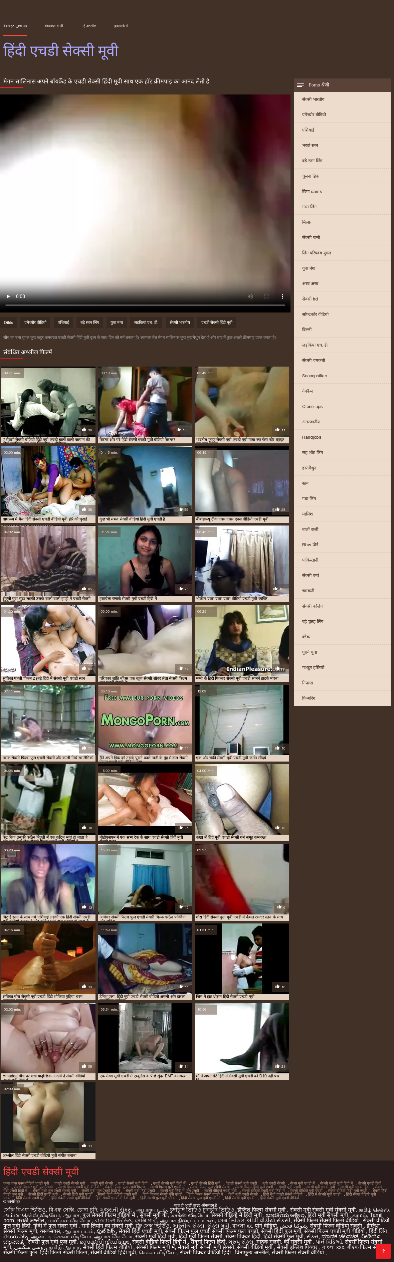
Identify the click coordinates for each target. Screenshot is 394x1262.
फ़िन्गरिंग (308, 698)
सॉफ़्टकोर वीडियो (315, 314)
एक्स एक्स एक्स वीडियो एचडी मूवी (26, 1183)
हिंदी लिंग (378, 1231)
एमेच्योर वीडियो (314, 114)
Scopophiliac (314, 375)
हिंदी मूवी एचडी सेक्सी (243, 1194)
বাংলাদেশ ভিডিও (113, 1220)
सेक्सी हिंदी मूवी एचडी (77, 1194)
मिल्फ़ (306, 222)
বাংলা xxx (333, 1247)
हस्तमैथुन (309, 467)
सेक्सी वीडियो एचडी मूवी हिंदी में (263, 1191)
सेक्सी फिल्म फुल (20, 1252)
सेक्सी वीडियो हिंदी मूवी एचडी (347, 1191)
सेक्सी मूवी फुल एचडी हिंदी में (100, 1191)
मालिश (307, 513)
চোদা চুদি (87, 1210)
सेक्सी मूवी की (154, 1215)
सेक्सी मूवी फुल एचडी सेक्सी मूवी (54, 1191)
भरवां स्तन (310, 145)
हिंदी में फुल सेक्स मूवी (55, 1226)
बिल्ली (307, 329)
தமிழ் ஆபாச (64, 1247)
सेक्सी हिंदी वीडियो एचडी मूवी (117, 1194)
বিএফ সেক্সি (61, 1210)
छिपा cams (312, 191)
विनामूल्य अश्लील (251, 1252)
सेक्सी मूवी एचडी (289, 1187)
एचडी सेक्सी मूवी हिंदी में (169, 1183)
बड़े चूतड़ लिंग (312, 621)
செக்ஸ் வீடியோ (189, 1215)
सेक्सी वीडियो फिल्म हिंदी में (160, 1242)
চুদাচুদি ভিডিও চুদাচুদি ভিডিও (202, 1210)
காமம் (359, 1215)
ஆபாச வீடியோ (113, 1236)
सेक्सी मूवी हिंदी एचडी (140, 1191)
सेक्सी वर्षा (310, 575)
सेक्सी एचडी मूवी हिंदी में (336, 1183)
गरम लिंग (309, 206)
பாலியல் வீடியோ (69, 1220)
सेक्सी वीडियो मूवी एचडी (306, 1191)
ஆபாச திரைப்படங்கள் (187, 1220)
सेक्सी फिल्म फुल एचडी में (167, 1187)
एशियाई (308, 130)
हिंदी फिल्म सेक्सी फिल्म (63, 1252)
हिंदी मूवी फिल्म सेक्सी (200, 1236)
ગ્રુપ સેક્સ (240, 1242)
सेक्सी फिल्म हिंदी (208, 1242)
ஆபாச (71, 1215)
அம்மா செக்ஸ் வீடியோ (31, 1215)
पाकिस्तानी (310, 560)
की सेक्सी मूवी (298, 1242)
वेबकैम (307, 391)
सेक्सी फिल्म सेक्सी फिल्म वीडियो (326, 1220)
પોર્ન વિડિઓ (329, 1242)
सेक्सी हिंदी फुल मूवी (281, 1231)
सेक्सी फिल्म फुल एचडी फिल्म (125, 1187)
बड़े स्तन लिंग (312, 160)
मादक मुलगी (268, 1242)
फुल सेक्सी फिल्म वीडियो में (109, 1215)
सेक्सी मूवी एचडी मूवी (320, 1187)
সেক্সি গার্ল (146, 1220)
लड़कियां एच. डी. (315, 345)
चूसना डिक (310, 176)
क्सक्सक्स (50, 1231)
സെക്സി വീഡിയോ (104, 1242)
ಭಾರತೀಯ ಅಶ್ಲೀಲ (285, 1215)
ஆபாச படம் (151, 1210)
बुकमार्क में (121, 26)
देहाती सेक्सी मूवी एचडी (241, 1183)
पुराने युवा (309, 652)
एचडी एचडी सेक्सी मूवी (69, 1183)
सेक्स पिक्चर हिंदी (242, 1236)
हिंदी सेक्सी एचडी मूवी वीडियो (70, 1198)
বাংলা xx (242, 1226)
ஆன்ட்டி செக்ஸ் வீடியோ (61, 1236)
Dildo (8, 322)
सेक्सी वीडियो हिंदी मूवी (113, 1252)
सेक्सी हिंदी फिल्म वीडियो (108, 1247)
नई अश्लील (88, 26)
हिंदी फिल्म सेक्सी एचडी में (205, 1194)
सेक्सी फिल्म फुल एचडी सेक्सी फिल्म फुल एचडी (211, 1231)
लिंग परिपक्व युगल (316, 252)
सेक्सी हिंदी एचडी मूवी (43, 1194)
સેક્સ (313, 1236)
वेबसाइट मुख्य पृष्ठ (15, 26)
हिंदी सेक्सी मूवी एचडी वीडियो (279, 1198)
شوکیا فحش (293, 1226)
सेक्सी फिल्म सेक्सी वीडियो (299, 1252)
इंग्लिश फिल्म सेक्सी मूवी (262, 1210)
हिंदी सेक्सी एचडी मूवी (30, 1198)
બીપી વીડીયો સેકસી (268, 1220)
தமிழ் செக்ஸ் (374, 1210)
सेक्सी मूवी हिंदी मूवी (155, 1236)
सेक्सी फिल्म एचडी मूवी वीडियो (79, 1187)
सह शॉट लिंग (312, 452)
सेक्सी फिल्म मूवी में (155, 1247)
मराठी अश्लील (30, 1220)
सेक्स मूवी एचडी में (302, 1183)
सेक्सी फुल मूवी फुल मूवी (52, 1242)
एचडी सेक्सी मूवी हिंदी (133, 1183)
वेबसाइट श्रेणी (54, 26)
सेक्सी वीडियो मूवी (255, 1247)
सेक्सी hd (310, 298)
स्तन (305, 483)
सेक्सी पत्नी (311, 237)
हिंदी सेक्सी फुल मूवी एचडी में (200, 1198)
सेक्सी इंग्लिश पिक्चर (298, 1247)
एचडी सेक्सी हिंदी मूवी (216, 322)
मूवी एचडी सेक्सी (273, 1183)
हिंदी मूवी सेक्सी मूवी (328, 1215)
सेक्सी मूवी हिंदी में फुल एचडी (179, 1191)
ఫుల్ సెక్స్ (106, 1231)
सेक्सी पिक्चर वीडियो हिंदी (206, 1252)
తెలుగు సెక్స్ (15, 1236)
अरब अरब (310, 283)
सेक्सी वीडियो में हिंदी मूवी (237, 1215)
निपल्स (307, 682)
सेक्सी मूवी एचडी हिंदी (355, 1187)
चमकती (308, 590)
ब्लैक (306, 636)
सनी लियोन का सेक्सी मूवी (107, 1226)
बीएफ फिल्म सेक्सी (366, 1247)
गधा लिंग (309, 498)
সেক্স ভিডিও (231, 1220)
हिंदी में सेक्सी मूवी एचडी (324, 1194)
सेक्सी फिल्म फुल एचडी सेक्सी (210, 1187)
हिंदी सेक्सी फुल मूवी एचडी (158, 1198)
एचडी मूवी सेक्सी (101, 1183)
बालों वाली (310, 529)
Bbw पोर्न (310, 544)
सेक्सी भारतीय (313, 99)
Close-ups (312, 406)
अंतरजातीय (311, 421)
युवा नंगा (308, 268)
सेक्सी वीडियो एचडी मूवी (220, 1191)
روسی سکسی (30, 1247)
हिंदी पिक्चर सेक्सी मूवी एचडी (162, 1194)
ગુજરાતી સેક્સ (116, 1210)
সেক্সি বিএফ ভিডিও (24, 1210)
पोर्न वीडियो (265, 1226)
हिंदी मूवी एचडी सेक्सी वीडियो (283, 1194)
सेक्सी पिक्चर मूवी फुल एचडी (33, 1187)
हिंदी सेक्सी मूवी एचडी (239, 1198)
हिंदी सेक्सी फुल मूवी (283, 1236)
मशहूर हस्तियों (313, 667)
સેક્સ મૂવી (218, 1226)
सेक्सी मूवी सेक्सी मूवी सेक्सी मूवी (323, 1210)
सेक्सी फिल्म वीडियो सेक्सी (337, 1226)
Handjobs (311, 437)
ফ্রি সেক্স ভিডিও (153, 1226)
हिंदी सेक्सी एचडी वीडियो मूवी (115, 1198)
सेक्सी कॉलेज (313, 606)
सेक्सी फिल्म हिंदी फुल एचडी (254, 1187)
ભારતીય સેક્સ (188, 1226)
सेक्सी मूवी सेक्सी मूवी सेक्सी (206, 1247)
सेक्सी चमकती (313, 360)
